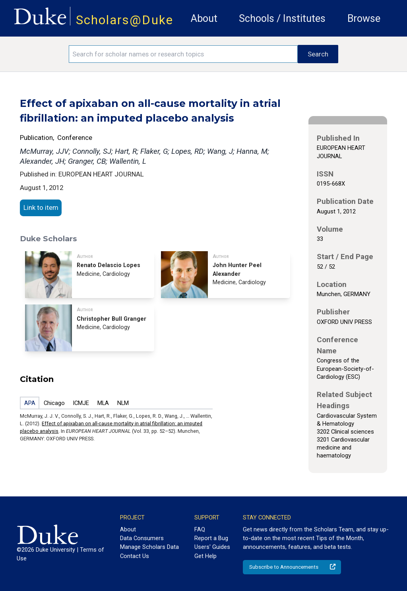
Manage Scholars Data (149, 546)
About (204, 18)
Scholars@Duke (124, 20)
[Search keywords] (183, 54)
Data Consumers (142, 538)
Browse (363, 18)
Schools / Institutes (282, 18)
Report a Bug (211, 538)
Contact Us (134, 556)
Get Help (205, 556)
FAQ (199, 529)
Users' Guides (212, 546)
